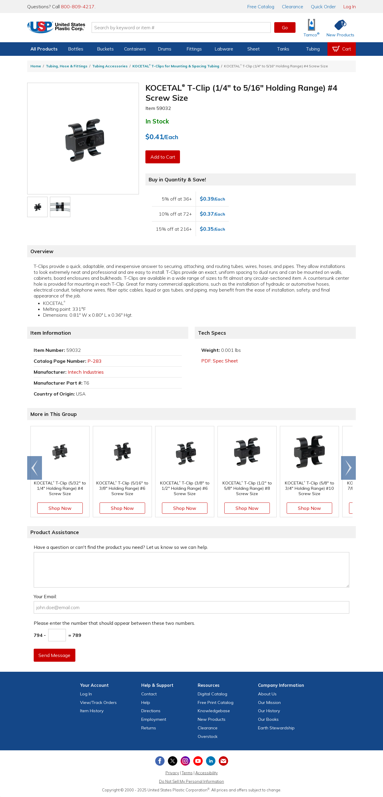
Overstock (208, 736)
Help (145, 702)
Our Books (268, 719)
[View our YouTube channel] (198, 761)
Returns (148, 728)
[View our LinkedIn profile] (211, 761)
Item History (92, 710)
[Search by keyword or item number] (187, 27)
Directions (150, 710)
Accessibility (206, 772)
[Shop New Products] (338, 28)
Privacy (172, 772)
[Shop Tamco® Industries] (311, 28)
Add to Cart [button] (162, 157)
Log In (349, 6)
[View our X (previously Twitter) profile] (172, 761)
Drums (164, 49)
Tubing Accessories (110, 66)
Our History (269, 710)
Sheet (253, 49)
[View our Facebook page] (160, 761)
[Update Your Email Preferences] (223, 761)
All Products (44, 49)
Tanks (283, 49)
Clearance (292, 6)
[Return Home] (62, 29)
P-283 (94, 361)
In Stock (157, 121)
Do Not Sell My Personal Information (191, 781)
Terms (187, 772)
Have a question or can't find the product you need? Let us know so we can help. (121, 547)
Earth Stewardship (276, 728)
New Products (211, 719)
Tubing (313, 49)
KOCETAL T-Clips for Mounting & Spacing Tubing (175, 66)
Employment (153, 719)
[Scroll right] (348, 468)
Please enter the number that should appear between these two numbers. (114, 623)
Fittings (194, 49)
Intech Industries (86, 372)
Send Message (55, 655)
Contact (149, 694)
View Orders (98, 702)
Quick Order (323, 6)
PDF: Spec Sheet (219, 361)
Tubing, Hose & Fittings (66, 66)
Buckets (105, 49)
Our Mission (269, 702)
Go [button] (285, 27)
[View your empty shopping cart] (341, 49)
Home (35, 66)
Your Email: (45, 596)
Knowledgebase (214, 710)
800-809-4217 (78, 6)
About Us (267, 694)
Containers (135, 49)
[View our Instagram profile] (185, 761)
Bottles (75, 49)
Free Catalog (215, 702)
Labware (224, 49)
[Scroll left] (34, 468)
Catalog (260, 6)
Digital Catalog (212, 694)
